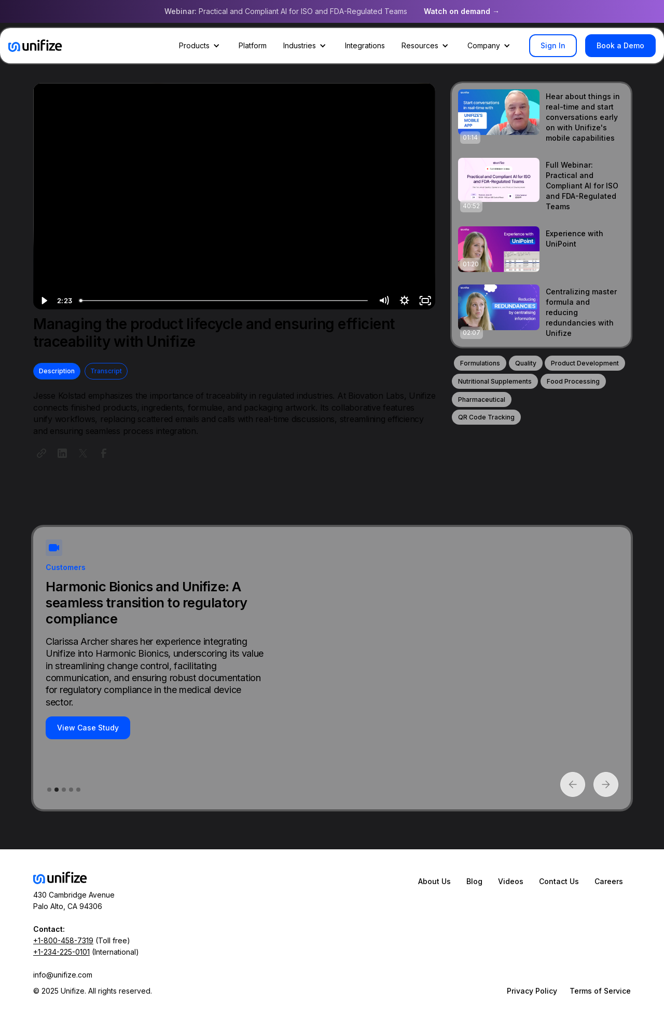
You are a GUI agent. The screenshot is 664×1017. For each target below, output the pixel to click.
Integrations (365, 45)
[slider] (224, 300)
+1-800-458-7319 (63, 940)
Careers (608, 881)
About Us (434, 881)
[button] (200, 45)
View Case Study (88, 727)
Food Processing (573, 381)
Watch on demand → (462, 11)
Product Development (585, 363)
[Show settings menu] (404, 300)
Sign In (553, 45)
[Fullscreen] (424, 300)
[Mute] (383, 300)
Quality (525, 363)
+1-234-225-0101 (61, 951)
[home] (35, 45)
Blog (474, 881)
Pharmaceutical (481, 399)
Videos (510, 881)
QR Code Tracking (486, 417)
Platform (253, 45)
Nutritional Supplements (495, 381)
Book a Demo (620, 45)
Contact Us (559, 881)
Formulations (480, 363)
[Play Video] (43, 300)
